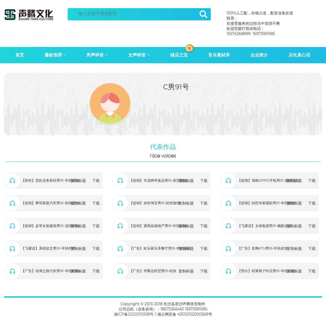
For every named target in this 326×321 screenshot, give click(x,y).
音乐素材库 (219, 55)
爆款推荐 (55, 55)
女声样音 (139, 55)
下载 (96, 180)
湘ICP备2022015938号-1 (135, 314)
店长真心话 (299, 55)
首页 (19, 55)
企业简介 (259, 55)
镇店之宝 (182, 53)
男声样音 (97, 55)
